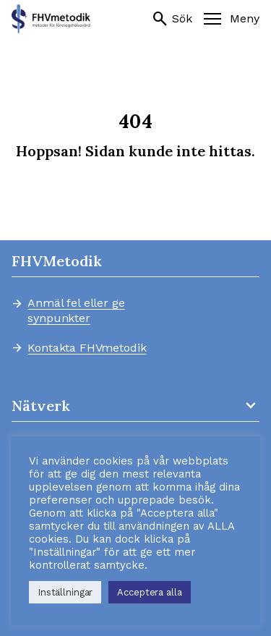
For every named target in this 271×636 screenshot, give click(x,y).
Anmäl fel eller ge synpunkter (75, 310)
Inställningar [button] (65, 592)
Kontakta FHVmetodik (86, 348)
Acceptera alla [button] (149, 592)
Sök (172, 18)
